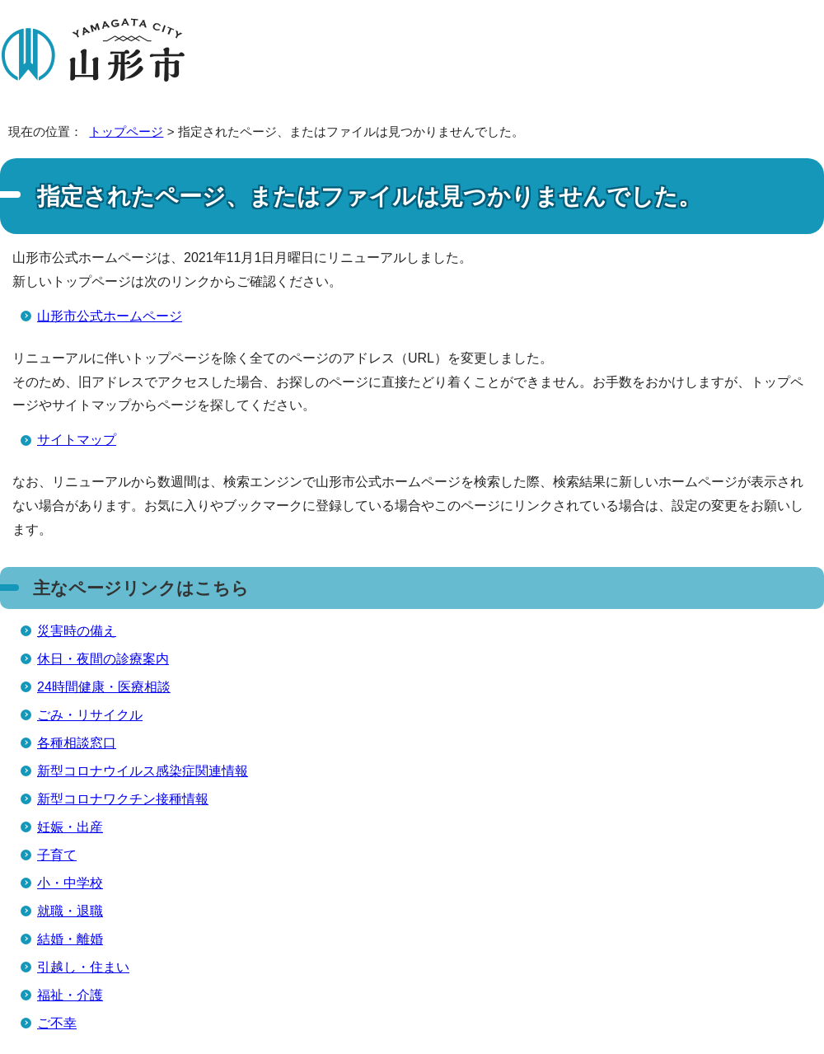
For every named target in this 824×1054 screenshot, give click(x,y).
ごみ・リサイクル (90, 715)
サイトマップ (76, 440)
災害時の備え (76, 631)
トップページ (126, 131)
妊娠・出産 (70, 827)
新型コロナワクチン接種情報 (122, 799)
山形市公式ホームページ (109, 316)
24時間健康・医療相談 (104, 687)
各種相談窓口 (76, 743)
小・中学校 (70, 883)
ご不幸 (57, 1023)
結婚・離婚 (70, 939)
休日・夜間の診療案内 (103, 659)
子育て (57, 855)
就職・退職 (70, 911)
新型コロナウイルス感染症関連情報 (142, 771)
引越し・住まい (83, 967)
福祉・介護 (70, 995)
